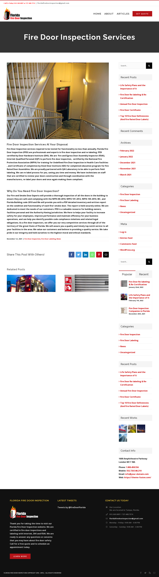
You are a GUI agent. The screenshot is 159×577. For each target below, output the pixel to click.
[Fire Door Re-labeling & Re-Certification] (124, 282)
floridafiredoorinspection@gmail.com (53, 3)
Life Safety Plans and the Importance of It (139, 296)
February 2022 (127, 150)
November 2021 (128, 168)
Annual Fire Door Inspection (134, 104)
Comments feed (128, 244)
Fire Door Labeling (48, 239)
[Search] (149, 66)
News (59, 239)
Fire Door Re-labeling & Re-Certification (139, 283)
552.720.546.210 (134, 470)
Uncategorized (127, 212)
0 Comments (29, 312)
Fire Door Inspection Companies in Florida (139, 309)
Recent (143, 274)
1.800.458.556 (132, 467)
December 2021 (127, 162)
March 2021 (125, 174)
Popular (127, 274)
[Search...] (132, 66)
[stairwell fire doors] (58, 101)
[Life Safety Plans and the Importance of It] (124, 295)
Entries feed (126, 238)
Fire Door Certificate (130, 110)
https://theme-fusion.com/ (137, 477)
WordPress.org (127, 250)
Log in (123, 232)
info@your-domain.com (137, 474)
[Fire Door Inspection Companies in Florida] (124, 308)
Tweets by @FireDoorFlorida (72, 507)
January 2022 (126, 156)
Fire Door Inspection (32, 239)
